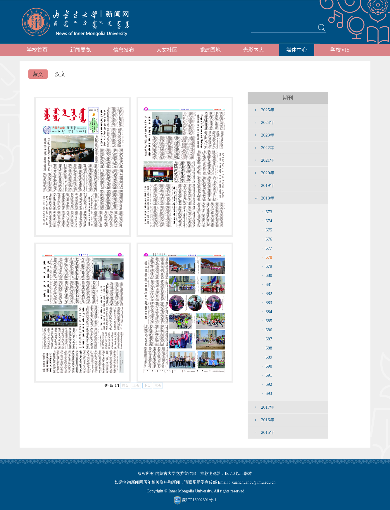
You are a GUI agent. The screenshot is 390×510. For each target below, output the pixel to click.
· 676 (267, 239)
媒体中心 (296, 50)
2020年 (267, 172)
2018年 (267, 198)
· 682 (267, 293)
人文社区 (166, 50)
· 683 (267, 302)
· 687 (267, 339)
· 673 (267, 211)
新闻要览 (80, 50)
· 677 (267, 248)
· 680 (267, 275)
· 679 (267, 266)
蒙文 (38, 74)
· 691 (267, 375)
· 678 (267, 257)
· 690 (267, 366)
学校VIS (339, 50)
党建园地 (210, 50)
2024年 (267, 122)
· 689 (267, 357)
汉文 (60, 74)
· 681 (267, 284)
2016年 (267, 419)
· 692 (267, 384)
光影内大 (253, 50)
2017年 (267, 407)
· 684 (267, 311)
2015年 (267, 432)
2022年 (267, 147)
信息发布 (123, 50)
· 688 (267, 348)
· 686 (267, 330)
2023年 (267, 135)
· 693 (267, 393)
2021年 (267, 160)
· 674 (267, 221)
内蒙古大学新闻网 (81, 22)
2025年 (267, 110)
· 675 (267, 230)
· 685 (267, 320)
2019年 (267, 185)
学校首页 (37, 50)
